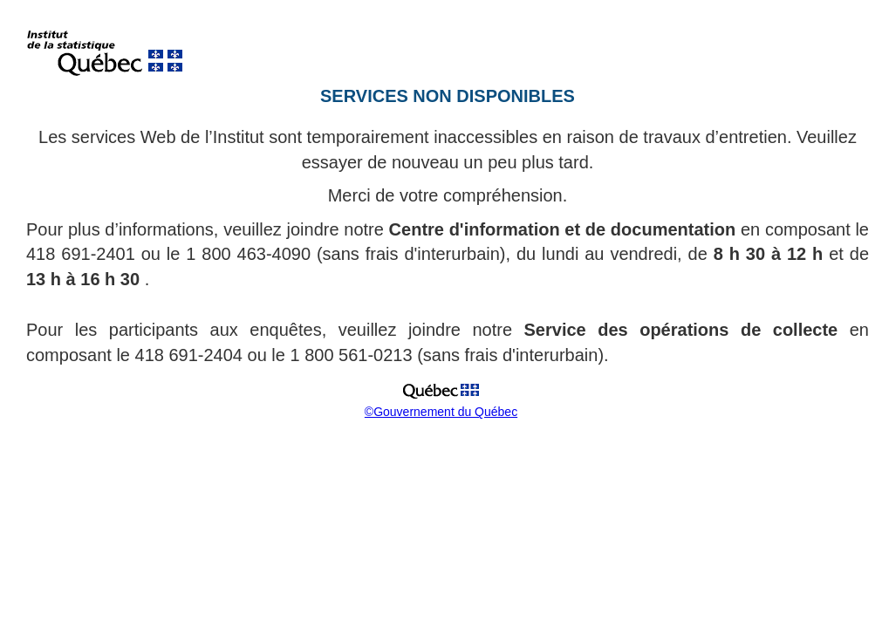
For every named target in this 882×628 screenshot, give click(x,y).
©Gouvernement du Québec (441, 412)
